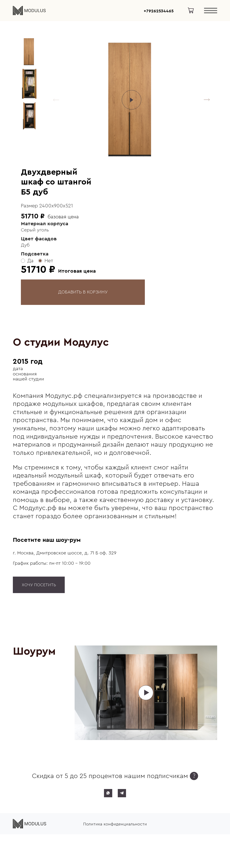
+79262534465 (159, 11)
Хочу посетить (39, 585)
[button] (207, 100)
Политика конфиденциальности (115, 824)
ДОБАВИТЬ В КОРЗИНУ (83, 292)
